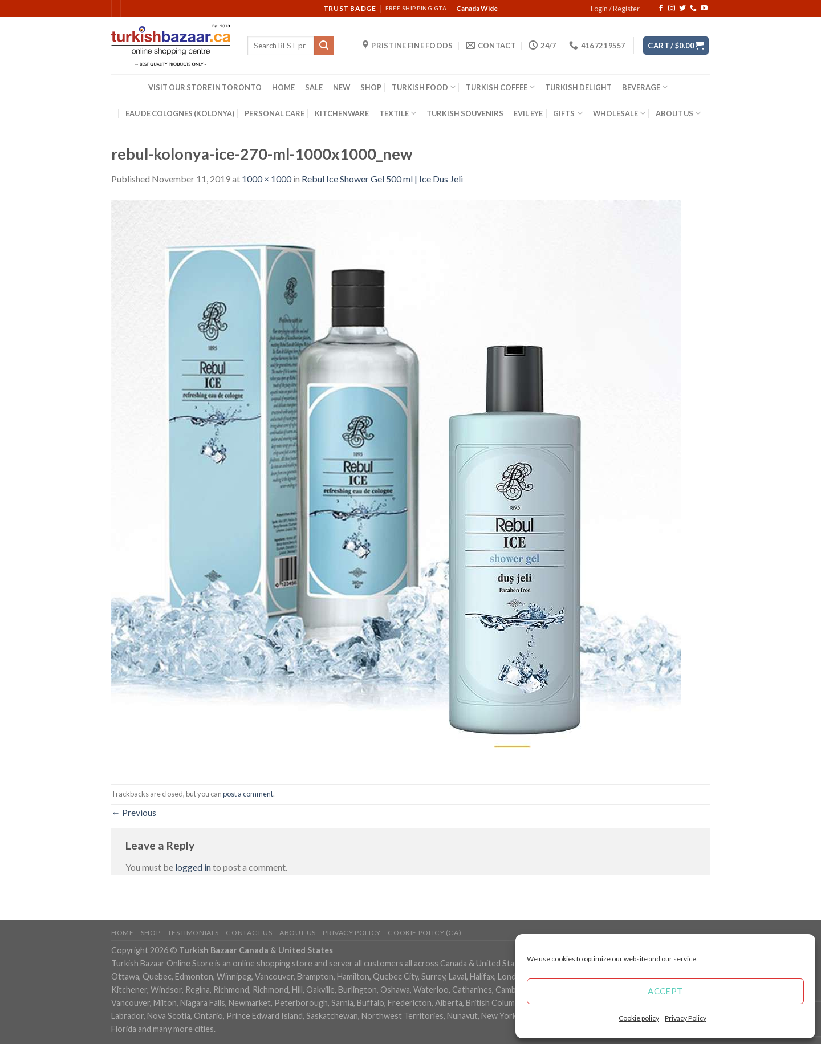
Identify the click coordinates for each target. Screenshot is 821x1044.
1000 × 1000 (266, 178)
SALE (314, 87)
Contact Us (249, 932)
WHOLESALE (619, 113)
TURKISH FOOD (424, 87)
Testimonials (193, 932)
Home (122, 932)
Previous (133, 812)
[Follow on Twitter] (682, 9)
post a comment (248, 793)
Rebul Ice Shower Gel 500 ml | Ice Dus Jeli (382, 178)
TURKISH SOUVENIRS (464, 113)
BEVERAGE (645, 87)
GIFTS (567, 113)
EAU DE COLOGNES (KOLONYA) (179, 113)
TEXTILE (397, 113)
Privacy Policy (685, 1018)
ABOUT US (678, 113)
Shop (150, 932)
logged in (193, 867)
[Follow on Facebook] (660, 9)
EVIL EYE (528, 113)
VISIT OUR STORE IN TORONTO (205, 87)
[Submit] (324, 45)
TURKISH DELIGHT (578, 87)
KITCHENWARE (342, 113)
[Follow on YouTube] (704, 9)
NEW (341, 87)
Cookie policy (639, 1018)
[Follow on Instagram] (671, 9)
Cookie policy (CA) (424, 932)
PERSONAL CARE (274, 113)
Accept (665, 991)
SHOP (370, 87)
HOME (283, 87)
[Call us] (693, 9)
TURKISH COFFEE (500, 87)
